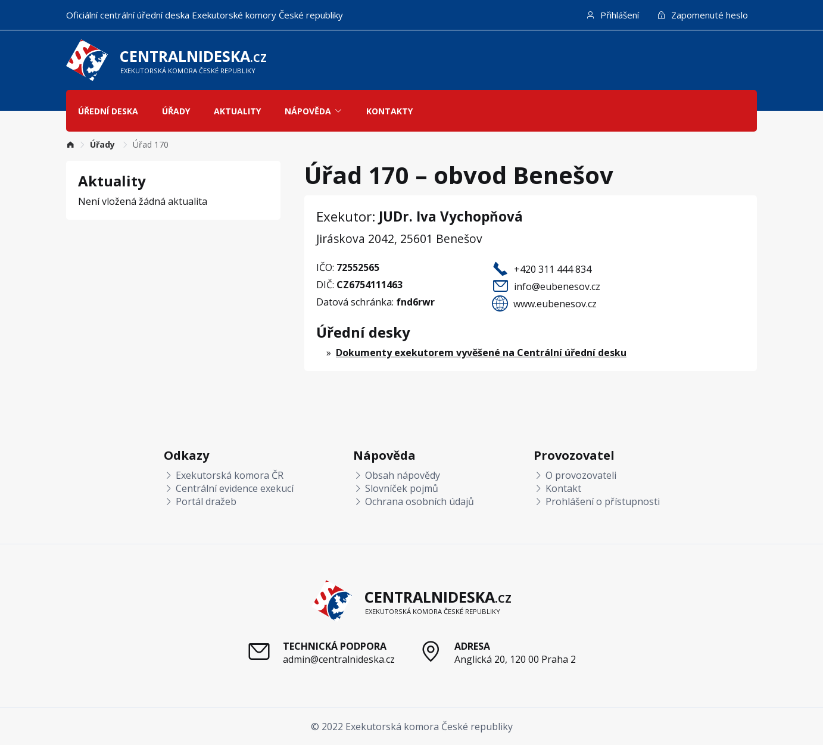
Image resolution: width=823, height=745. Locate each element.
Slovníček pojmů (395, 488)
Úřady (176, 111)
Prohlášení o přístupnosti (597, 501)
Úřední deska (108, 111)
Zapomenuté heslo (702, 15)
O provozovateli (575, 475)
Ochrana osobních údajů (413, 501)
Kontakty (389, 111)
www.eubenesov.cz (555, 303)
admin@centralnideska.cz (339, 659)
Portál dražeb (200, 501)
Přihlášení (612, 15)
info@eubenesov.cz (557, 286)
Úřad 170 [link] (151, 144)
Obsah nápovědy (396, 475)
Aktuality (237, 111)
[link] (70, 144)
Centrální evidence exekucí (229, 488)
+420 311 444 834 (552, 269)
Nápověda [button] (313, 111)
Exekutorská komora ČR (223, 475)
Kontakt (557, 488)
